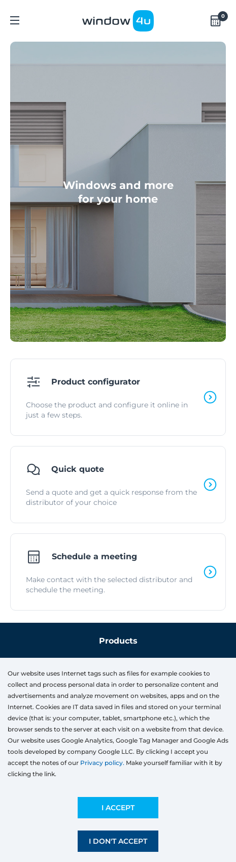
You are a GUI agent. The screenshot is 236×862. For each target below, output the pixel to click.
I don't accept (118, 841)
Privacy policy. (102, 763)
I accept (118, 807)
